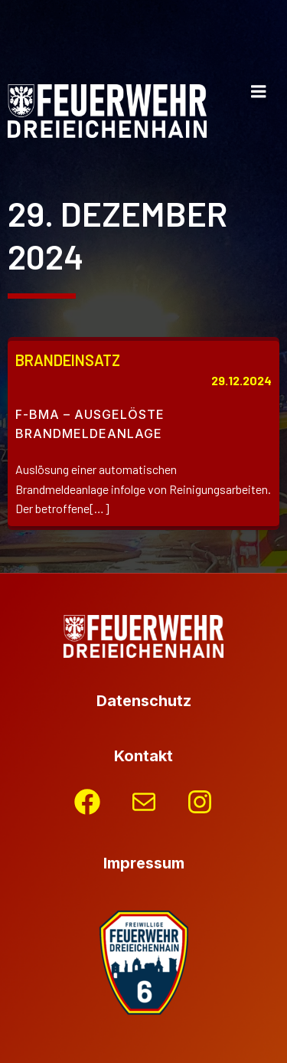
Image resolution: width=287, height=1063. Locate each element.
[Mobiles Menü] (259, 92)
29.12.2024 (241, 380)
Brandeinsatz (67, 360)
